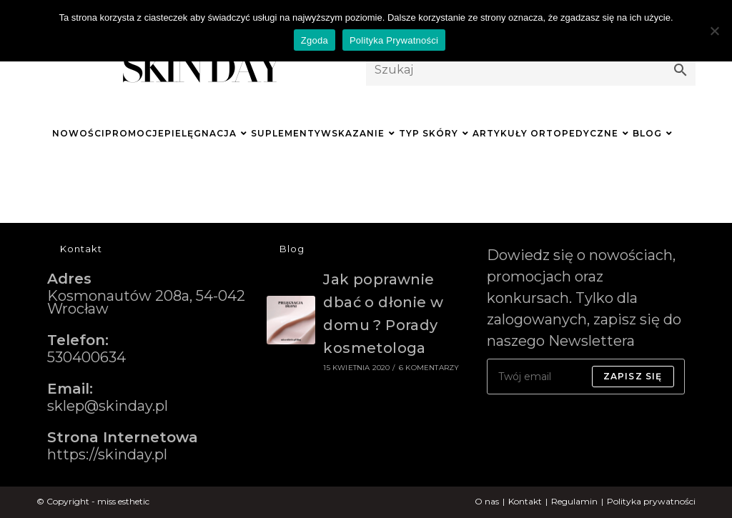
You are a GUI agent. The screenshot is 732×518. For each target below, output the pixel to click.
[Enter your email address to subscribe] (586, 376)
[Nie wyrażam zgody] (714, 31)
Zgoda (314, 40)
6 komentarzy (429, 367)
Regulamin (574, 501)
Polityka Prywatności (394, 40)
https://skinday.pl (107, 454)
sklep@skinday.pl (107, 405)
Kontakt (525, 501)
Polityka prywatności (651, 501)
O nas (487, 501)
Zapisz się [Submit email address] (633, 376)
